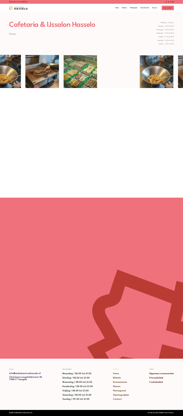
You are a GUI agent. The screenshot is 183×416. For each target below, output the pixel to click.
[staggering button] (168, 8)
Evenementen (120, 382)
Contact (117, 399)
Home (116, 374)
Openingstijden (121, 395)
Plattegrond (119, 391)
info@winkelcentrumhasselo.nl (25, 373)
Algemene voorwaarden (161, 374)
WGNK (161, 413)
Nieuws (116, 386)
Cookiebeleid (156, 382)
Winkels (117, 378)
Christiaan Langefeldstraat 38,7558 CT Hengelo (25, 378)
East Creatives (169, 413)
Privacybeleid (156, 378)
